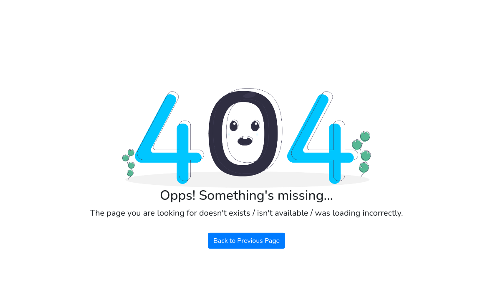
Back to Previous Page (246, 240)
